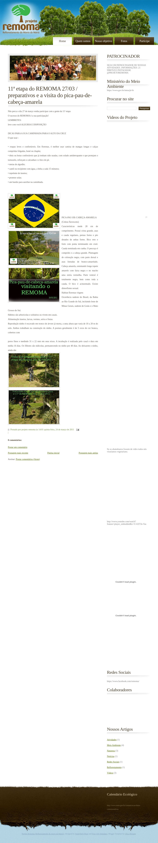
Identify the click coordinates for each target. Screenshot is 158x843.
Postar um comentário (17, 447)
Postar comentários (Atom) (28, 459)
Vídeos (110, 773)
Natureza (111, 751)
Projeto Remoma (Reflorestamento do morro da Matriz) (43, 834)
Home (62, 41)
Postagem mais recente (18, 453)
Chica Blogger (130, 834)
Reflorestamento (114, 767)
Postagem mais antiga (88, 453)
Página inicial (53, 453)
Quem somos (83, 41)
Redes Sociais (113, 762)
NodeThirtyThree (81, 834)
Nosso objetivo (103, 41)
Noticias (110, 756)
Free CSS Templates (100, 834)
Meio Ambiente (114, 745)
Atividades (112, 740)
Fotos (124, 41)
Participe (145, 41)
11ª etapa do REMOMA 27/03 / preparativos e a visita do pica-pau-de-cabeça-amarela (50, 95)
